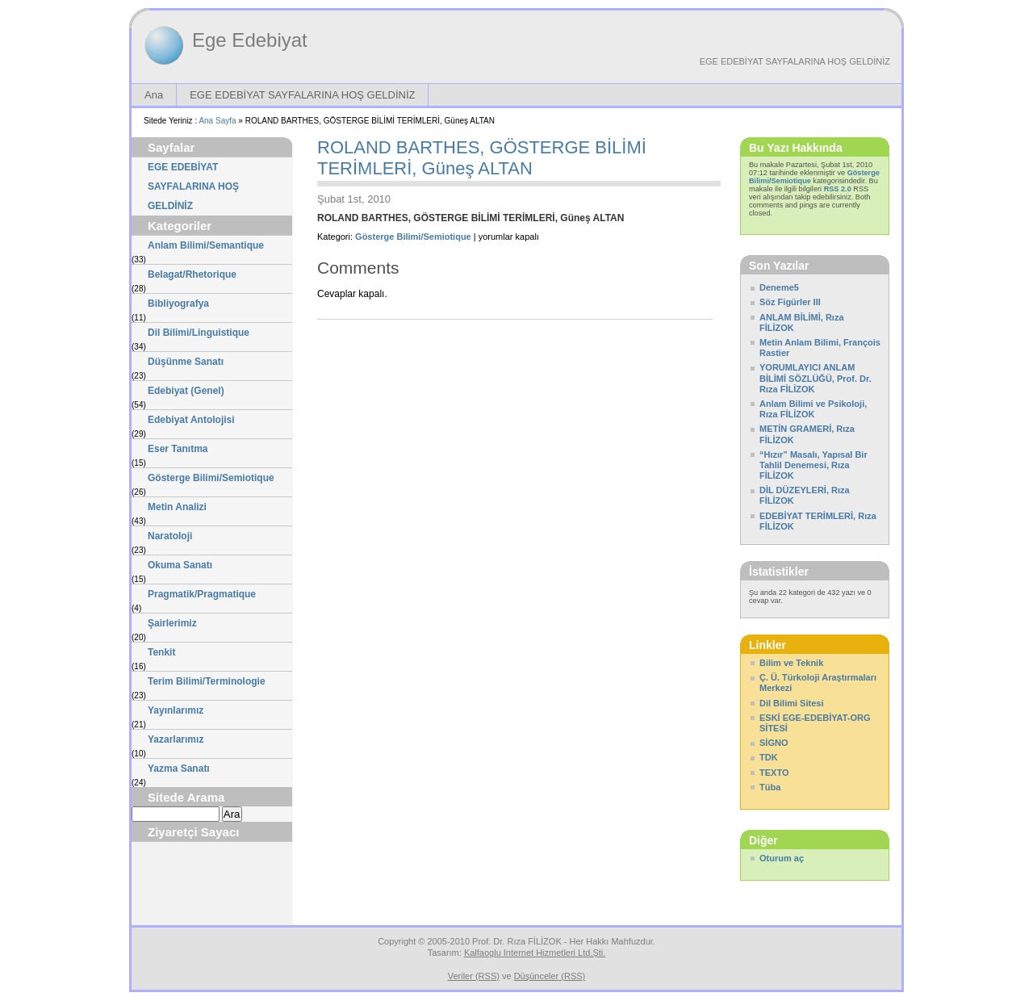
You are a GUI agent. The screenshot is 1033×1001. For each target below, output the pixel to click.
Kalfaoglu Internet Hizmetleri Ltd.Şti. (534, 952)
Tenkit (161, 652)
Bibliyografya (178, 303)
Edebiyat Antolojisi (191, 419)
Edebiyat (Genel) (186, 390)
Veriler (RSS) (474, 976)
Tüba (769, 787)
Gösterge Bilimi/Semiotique (211, 478)
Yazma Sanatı (179, 768)
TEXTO (773, 772)
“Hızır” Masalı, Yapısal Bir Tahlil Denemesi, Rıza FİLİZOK (813, 465)
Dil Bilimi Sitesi (791, 703)
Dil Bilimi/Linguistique (198, 332)
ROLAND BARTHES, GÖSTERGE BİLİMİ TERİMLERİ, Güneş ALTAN (481, 157)
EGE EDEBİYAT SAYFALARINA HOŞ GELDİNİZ (795, 61)
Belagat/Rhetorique (192, 274)
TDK (768, 757)
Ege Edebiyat (249, 40)
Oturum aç (781, 858)
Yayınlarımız (175, 710)
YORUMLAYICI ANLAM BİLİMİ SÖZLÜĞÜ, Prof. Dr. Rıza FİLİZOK (815, 377)
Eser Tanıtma (177, 448)
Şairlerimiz (172, 623)
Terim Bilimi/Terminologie (207, 681)
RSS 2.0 (837, 189)
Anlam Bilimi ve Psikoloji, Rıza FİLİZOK (813, 409)
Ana (153, 95)
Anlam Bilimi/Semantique (206, 245)
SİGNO (773, 743)
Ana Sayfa (217, 120)
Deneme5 (779, 287)
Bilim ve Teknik (791, 663)
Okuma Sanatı (180, 565)
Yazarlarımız (175, 739)
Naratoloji (170, 536)
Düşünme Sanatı (186, 361)
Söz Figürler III (790, 302)
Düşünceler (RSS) (550, 976)
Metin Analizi (177, 507)
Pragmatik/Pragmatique (202, 594)
